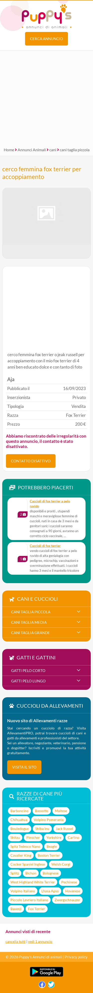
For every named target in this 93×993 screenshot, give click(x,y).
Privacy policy (76, 957)
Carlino (73, 837)
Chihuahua (18, 820)
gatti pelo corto (28, 670)
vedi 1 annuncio (40, 941)
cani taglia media (29, 622)
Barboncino (19, 811)
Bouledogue (19, 828)
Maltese (61, 811)
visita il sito (24, 767)
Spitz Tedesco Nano (25, 846)
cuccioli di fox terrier (45, 546)
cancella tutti (15, 941)
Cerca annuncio (46, 38)
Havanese (72, 891)
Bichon (30, 873)
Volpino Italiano (22, 891)
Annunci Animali (32, 149)
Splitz (14, 873)
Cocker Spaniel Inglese (27, 864)
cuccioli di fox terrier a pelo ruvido (50, 503)
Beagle (52, 846)
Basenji (16, 909)
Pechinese (69, 882)
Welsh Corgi (60, 864)
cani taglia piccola (75, 149)
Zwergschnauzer (67, 900)
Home (9, 149)
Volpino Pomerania (48, 820)
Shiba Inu (42, 828)
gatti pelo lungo (28, 681)
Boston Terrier (49, 855)
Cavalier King (20, 855)
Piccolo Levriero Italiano (29, 900)
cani (52, 149)
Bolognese (51, 873)
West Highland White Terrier (32, 882)
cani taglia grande (30, 632)
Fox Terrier (36, 909)
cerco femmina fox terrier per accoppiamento (41, 172)
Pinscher (33, 837)
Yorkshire (53, 837)
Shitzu (15, 837)
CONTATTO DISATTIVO (31, 461)
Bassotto (41, 811)
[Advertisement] (46, 97)
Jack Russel (64, 828)
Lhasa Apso (50, 891)
